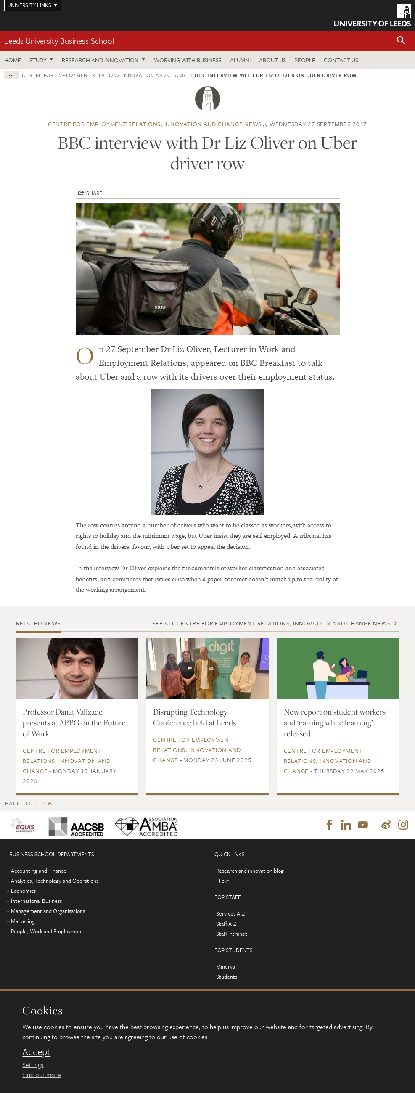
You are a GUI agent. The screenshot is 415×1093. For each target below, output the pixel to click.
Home (12, 60)
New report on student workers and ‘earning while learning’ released (335, 722)
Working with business (188, 60)
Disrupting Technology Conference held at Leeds (194, 717)
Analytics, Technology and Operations (54, 880)
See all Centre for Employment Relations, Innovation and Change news (271, 623)
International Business (36, 901)
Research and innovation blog (250, 870)
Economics (23, 891)
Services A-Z (230, 913)
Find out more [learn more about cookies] (41, 1074)
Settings (32, 1064)
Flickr (222, 880)
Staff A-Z (226, 923)
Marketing (23, 921)
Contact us (341, 60)
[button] (401, 41)
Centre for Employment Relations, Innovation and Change (105, 75)
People (304, 60)
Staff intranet (231, 933)
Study (38, 60)
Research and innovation (100, 60)
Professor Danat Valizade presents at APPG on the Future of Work (74, 722)
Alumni (240, 60)
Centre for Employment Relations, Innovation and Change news (155, 123)
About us (272, 60)
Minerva (225, 966)
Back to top (25, 803)
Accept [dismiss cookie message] (36, 1052)
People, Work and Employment (47, 931)
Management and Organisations (48, 911)
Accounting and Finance (38, 870)
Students (226, 976)
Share (94, 193)
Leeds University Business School (59, 40)
